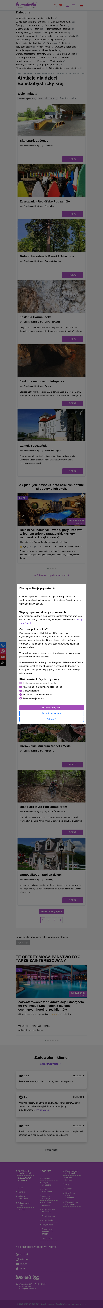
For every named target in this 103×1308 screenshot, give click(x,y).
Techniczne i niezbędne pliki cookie (40, 683)
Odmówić (51, 719)
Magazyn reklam (31, 691)
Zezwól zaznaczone (51, 713)
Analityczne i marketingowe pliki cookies (42, 687)
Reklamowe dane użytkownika (37, 694)
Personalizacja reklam (33, 698)
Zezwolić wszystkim (51, 707)
